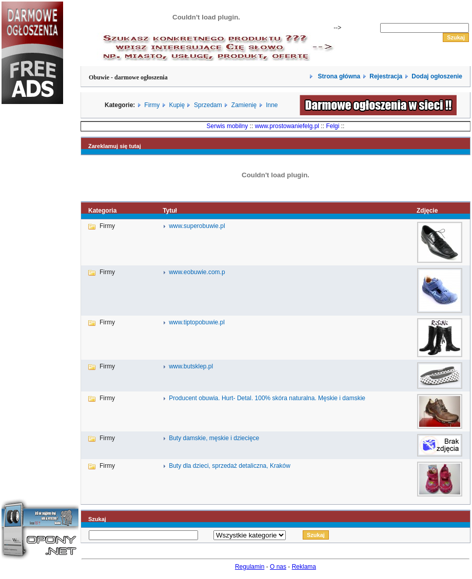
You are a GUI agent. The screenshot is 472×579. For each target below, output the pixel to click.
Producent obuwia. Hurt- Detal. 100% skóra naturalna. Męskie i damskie (267, 398)
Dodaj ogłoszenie (436, 76)
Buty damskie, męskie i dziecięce (214, 438)
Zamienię (244, 105)
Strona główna (338, 76)
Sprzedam (208, 105)
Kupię (177, 105)
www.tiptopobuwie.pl (197, 322)
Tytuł (170, 210)
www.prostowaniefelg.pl (287, 126)
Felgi (332, 126)
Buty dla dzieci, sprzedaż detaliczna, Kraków (229, 465)
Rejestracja (385, 76)
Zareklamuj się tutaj (114, 146)
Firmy (152, 105)
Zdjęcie (427, 210)
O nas (278, 566)
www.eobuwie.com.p (197, 272)
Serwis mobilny (227, 126)
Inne (272, 105)
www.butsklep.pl (191, 366)
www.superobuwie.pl (197, 226)
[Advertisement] (32, 284)
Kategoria (102, 210)
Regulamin (249, 566)
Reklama (304, 566)
